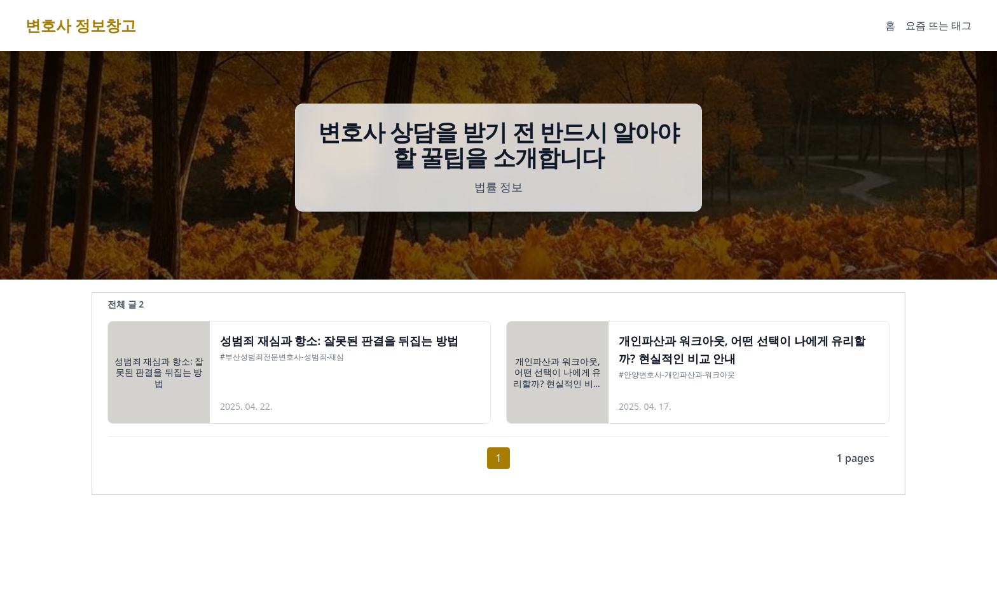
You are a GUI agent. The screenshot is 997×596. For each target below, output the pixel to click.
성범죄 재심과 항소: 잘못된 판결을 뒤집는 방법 (339, 340)
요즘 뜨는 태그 (938, 25)
